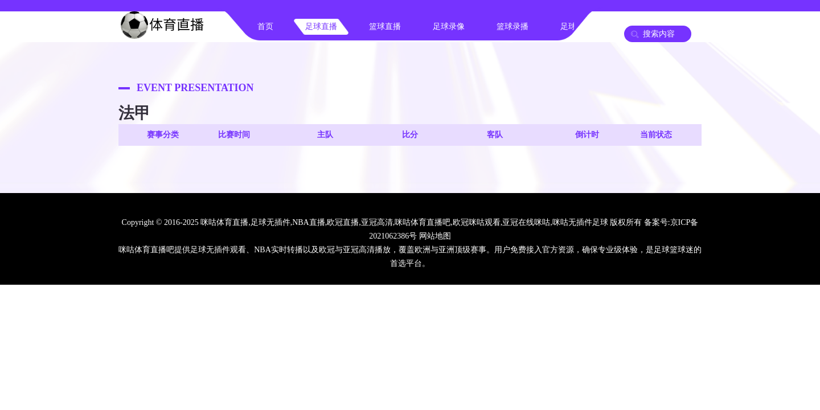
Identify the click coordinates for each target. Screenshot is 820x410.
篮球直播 (385, 26)
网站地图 (435, 236)
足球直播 (321, 26)
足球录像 (449, 26)
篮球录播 (512, 26)
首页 (265, 26)
